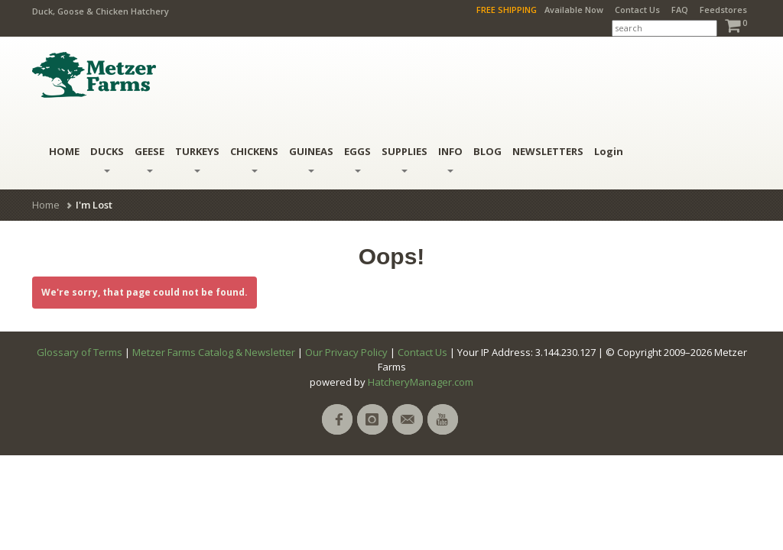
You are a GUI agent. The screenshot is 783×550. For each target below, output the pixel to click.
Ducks (107, 158)
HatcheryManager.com (420, 382)
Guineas (311, 158)
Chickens (254, 158)
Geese (149, 158)
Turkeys (197, 158)
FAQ (679, 9)
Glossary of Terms (79, 352)
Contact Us (637, 9)
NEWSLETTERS (547, 151)
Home (46, 205)
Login (608, 151)
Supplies (404, 158)
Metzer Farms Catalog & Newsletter (213, 352)
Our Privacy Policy (346, 352)
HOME (64, 151)
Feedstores (723, 9)
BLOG (487, 151)
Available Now (573, 9)
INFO (450, 158)
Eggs (357, 158)
